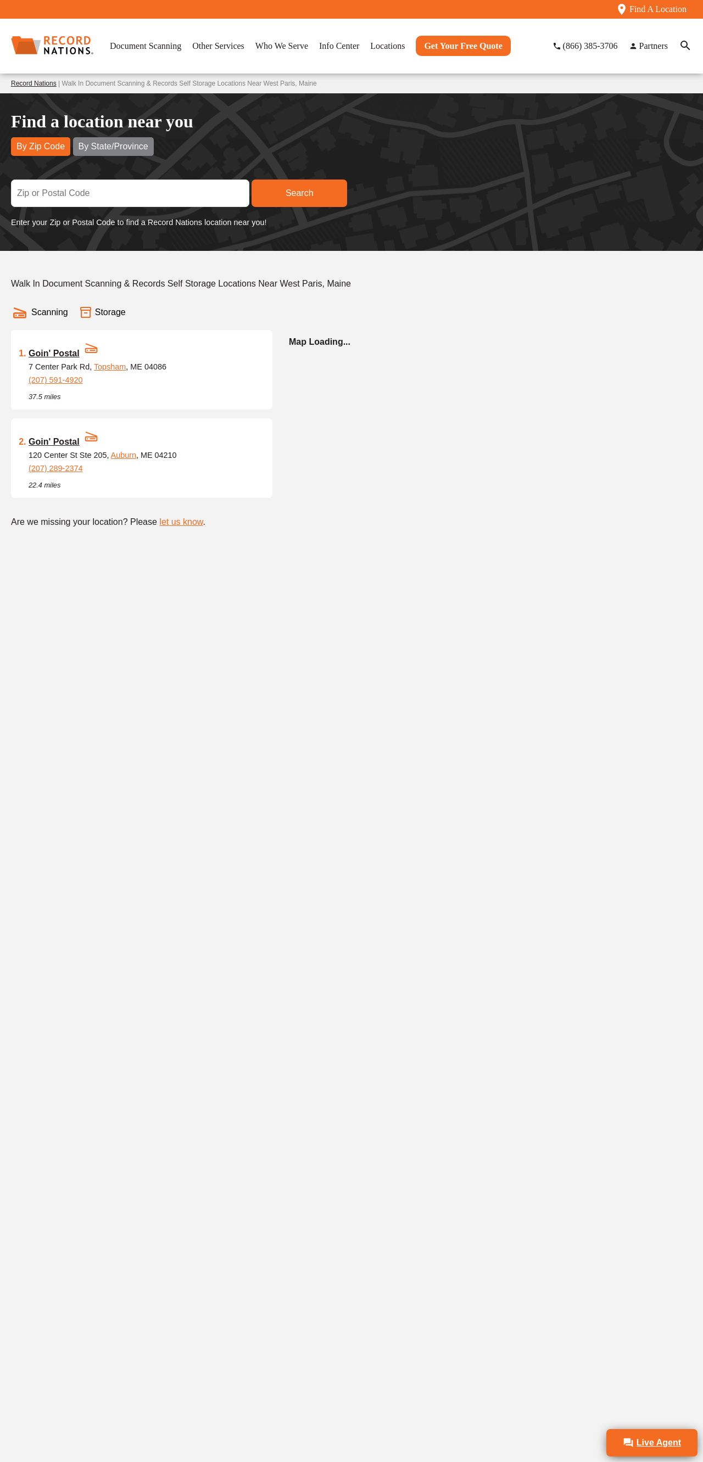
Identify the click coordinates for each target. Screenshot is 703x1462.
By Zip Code (40, 146)
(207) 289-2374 (55, 468)
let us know (181, 521)
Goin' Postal (54, 353)
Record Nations (34, 83)
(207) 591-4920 (55, 380)
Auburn (123, 455)
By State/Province (113, 146)
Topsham (110, 366)
